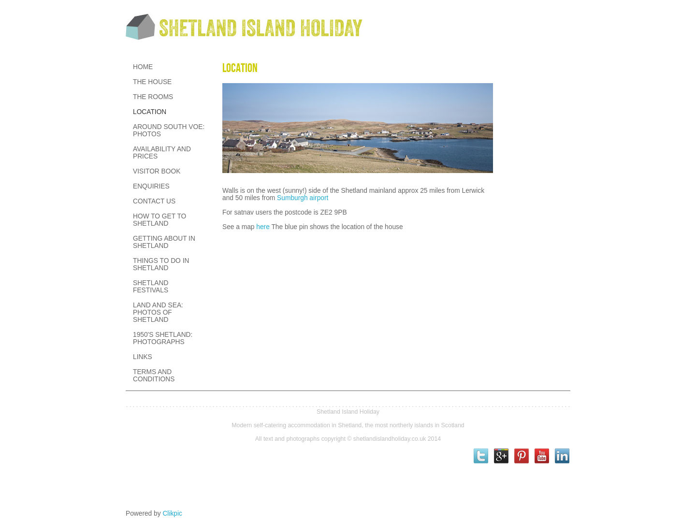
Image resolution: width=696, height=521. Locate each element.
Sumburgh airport (302, 198)
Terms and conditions (153, 375)
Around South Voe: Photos (168, 130)
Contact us (154, 201)
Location (149, 112)
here (263, 227)
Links (142, 357)
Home (143, 67)
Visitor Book (156, 171)
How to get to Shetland (159, 220)
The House (152, 82)
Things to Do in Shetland (161, 264)
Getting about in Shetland (164, 242)
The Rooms (153, 97)
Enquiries (151, 186)
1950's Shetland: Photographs (162, 338)
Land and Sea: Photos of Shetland (158, 312)
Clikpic (172, 513)
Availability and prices (162, 152)
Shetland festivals (150, 286)
